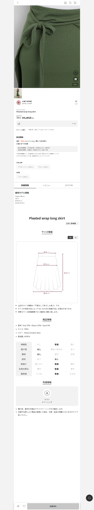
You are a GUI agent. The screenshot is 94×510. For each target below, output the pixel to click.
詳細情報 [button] (25, 185)
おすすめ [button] (69, 185)
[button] (70, 2)
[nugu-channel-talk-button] (89, 498)
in (75, 237)
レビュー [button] (47, 185)
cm (70, 237)
